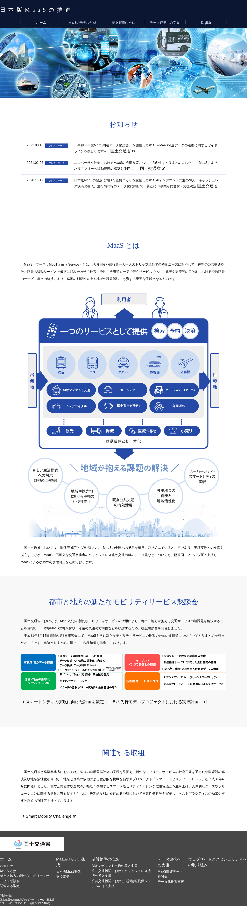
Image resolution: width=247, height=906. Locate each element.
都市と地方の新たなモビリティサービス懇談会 (26, 866)
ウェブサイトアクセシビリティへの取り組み (218, 853)
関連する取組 (7, 869)
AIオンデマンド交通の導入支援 (109, 858)
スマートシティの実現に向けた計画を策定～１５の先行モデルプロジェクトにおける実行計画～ (96, 700)
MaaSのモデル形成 (82, 21)
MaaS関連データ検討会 (171, 858)
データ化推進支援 (168, 862)
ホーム (41, 21)
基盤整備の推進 (123, 21)
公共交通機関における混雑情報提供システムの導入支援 (123, 866)
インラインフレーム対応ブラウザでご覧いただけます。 (123, 164)
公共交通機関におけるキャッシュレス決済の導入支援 (121, 862)
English (206, 21)
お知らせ (5, 858)
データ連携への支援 (164, 21)
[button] (5, 62)
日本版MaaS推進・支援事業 (71, 858)
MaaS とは (6, 862)
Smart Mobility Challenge (44, 812)
